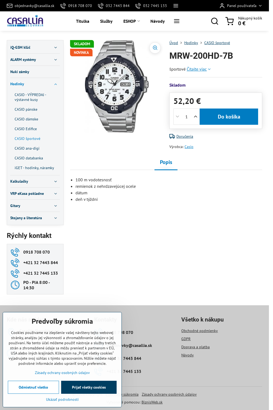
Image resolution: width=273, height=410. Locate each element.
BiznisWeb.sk (152, 402)
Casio (189, 146)
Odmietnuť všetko (33, 387)
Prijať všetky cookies (89, 387)
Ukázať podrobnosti (62, 399)
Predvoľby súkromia (122, 394)
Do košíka (229, 116)
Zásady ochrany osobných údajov (169, 394)
